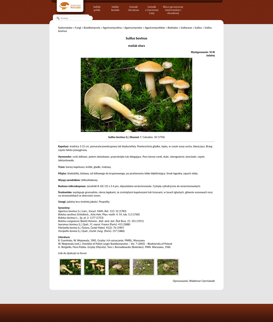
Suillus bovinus (136, 38)
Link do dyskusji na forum (72, 253)
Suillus (198, 27)
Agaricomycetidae (155, 27)
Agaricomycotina (112, 27)
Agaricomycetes (133, 27)
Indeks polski (96, 8)
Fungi (78, 27)
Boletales (173, 27)
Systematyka (65, 27)
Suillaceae (186, 27)
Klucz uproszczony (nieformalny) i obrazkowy (173, 9)
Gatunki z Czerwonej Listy (151, 8)
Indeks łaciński (115, 8)
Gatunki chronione (133, 8)
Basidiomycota (92, 27)
